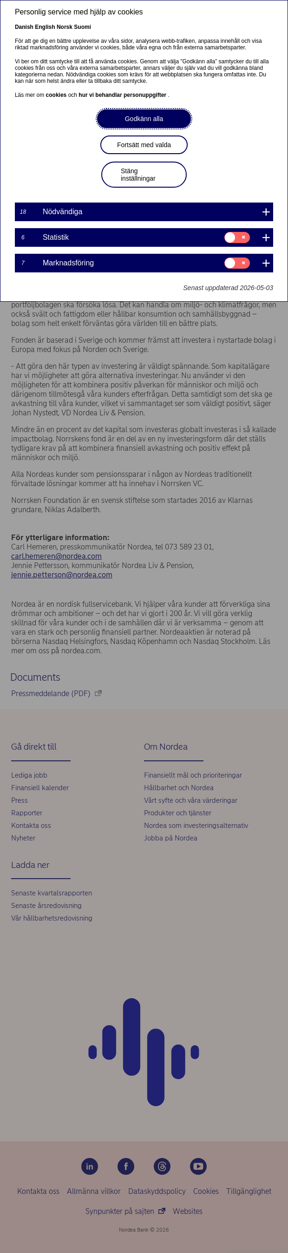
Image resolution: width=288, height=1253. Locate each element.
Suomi (82, 27)
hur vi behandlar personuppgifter (123, 95)
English (45, 27)
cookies (57, 95)
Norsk (64, 27)
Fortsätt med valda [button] (144, 145)
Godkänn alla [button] (144, 118)
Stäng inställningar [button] (138, 174)
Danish (24, 27)
